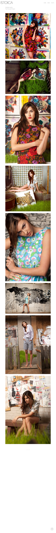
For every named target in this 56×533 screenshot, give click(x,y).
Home (45, 2)
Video (48, 2)
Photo (52, 2)
